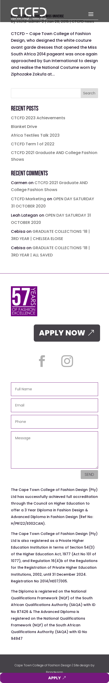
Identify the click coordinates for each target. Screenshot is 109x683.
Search (89, 93)
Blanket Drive (24, 126)
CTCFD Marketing (28, 199)
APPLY (54, 678)
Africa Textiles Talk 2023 (35, 135)
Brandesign (54, 672)
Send (89, 474)
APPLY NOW (62, 333)
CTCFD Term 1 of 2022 (32, 144)
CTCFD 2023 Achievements (38, 118)
